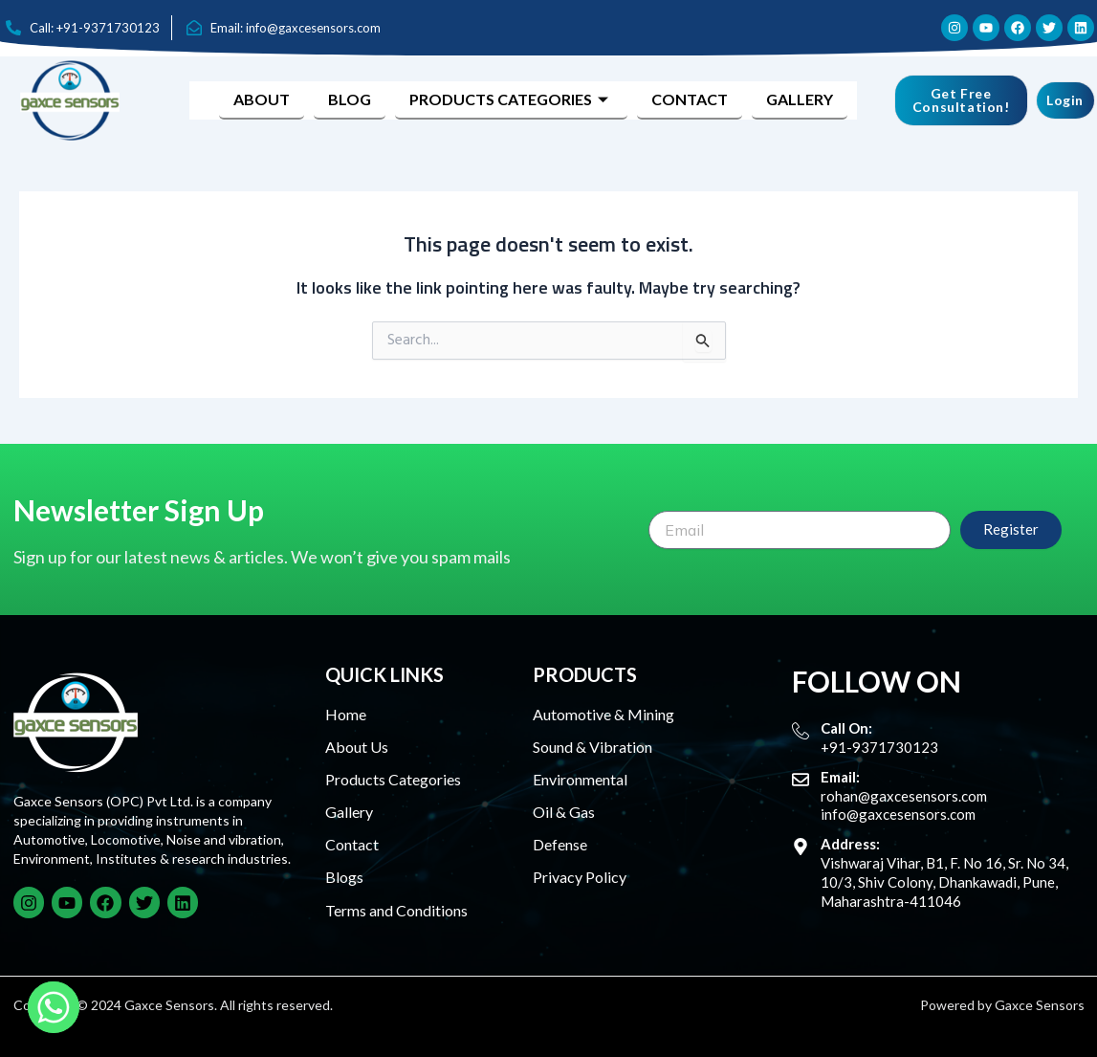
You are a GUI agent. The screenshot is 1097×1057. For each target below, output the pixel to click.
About (261, 99)
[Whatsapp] (53, 1007)
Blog (349, 99)
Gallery (799, 99)
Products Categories (511, 99)
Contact (689, 99)
